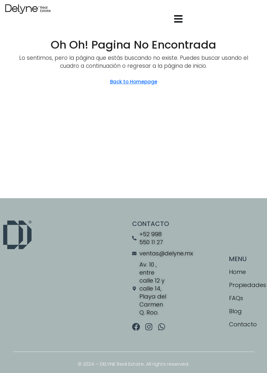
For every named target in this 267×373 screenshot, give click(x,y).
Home (237, 272)
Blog (235, 311)
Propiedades (246, 285)
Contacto (243, 324)
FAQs (236, 298)
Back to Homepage (133, 81)
